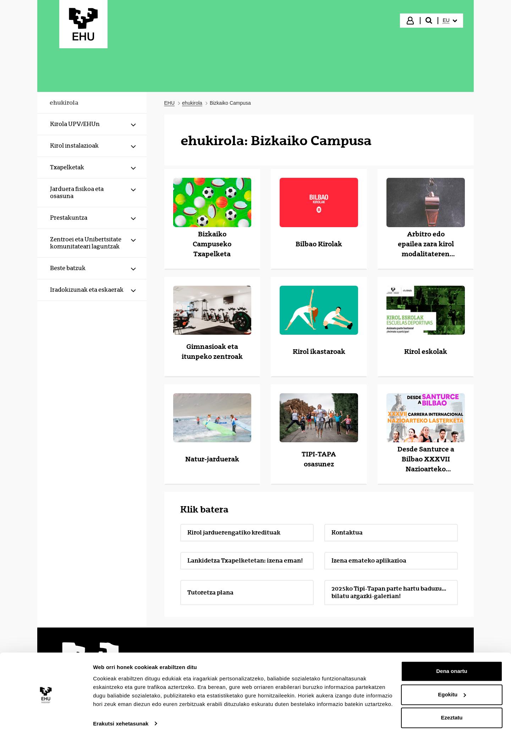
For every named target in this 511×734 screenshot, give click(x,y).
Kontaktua (347, 532)
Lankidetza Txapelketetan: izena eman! (245, 560)
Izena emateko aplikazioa (368, 560)
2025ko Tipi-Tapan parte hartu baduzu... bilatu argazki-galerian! (388, 592)
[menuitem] (450, 20)
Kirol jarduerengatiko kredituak (233, 532)
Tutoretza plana (210, 592)
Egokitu (452, 691)
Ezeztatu (452, 714)
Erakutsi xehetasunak (120, 720)
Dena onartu (451, 668)
